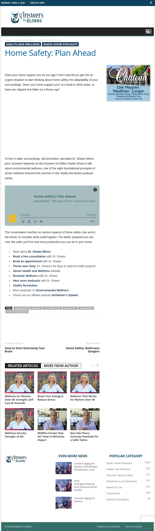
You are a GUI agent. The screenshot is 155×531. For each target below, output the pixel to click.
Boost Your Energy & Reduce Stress (50, 397)
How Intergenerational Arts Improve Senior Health (85, 485)
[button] (147, 31)
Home (7, 40)
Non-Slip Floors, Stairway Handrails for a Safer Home (84, 436)
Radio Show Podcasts (60, 44)
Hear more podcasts (26, 280)
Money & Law (114, 487)
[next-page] (97, 365)
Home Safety (70, 308)
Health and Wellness (23, 40)
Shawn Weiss (86, 308)
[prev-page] (93, 365)
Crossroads (113, 493)
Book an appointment (27, 261)
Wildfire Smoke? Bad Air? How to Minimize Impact (51, 436)
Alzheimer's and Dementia (121, 481)
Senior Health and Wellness (31, 271)
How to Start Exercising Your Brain (25, 350)
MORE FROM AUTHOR (61, 365)
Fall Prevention (52, 308)
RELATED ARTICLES (23, 365)
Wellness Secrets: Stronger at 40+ (16, 434)
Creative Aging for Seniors (84, 500)
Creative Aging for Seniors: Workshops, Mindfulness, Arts (86, 466)
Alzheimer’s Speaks (65, 295)
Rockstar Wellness (25, 275)
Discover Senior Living (119, 475)
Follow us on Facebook (108, 526)
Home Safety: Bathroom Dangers (82, 350)
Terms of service (133, 526)
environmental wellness (28, 308)
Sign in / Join (37, 2)
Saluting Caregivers (117, 499)
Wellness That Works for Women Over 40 (83, 397)
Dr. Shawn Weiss (39, 251)
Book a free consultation (29, 256)
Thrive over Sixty (24, 266)
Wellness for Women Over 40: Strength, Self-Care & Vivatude (19, 399)
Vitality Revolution (25, 285)
